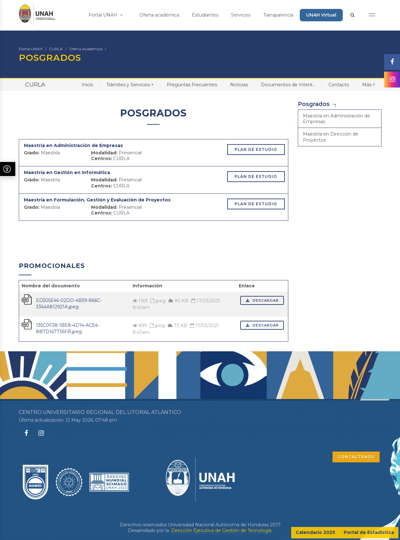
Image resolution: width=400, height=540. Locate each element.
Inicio (87, 85)
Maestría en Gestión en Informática (67, 172)
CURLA (56, 48)
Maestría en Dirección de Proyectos (330, 137)
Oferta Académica (85, 48)
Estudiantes (205, 15)
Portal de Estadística (369, 532)
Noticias (239, 85)
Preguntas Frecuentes (192, 85)
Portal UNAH (105, 15)
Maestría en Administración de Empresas (73, 145)
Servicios (240, 15)
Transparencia (278, 15)
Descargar (262, 300)
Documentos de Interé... (288, 85)
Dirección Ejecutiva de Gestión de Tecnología (221, 530)
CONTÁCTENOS (356, 456)
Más (368, 84)
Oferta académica (159, 15)
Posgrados (314, 104)
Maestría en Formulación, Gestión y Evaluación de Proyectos (97, 200)
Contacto (338, 85)
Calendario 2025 (315, 532)
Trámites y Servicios (130, 84)
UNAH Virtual (321, 15)
